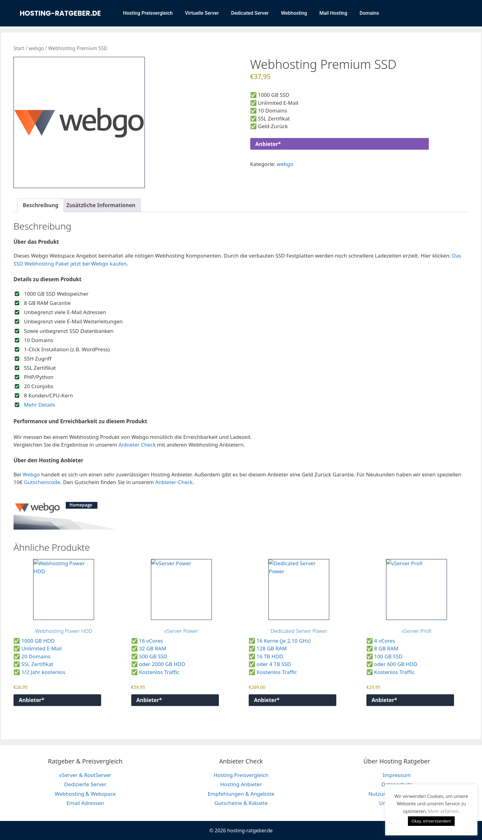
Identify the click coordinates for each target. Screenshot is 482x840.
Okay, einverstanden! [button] (431, 821)
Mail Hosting (333, 13)
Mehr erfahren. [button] (444, 811)
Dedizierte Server (85, 784)
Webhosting (294, 13)
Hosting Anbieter (241, 784)
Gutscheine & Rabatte (240, 802)
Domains (369, 13)
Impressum (397, 775)
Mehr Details (39, 404)
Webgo (31, 474)
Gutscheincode (42, 482)
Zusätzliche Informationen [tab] (100, 205)
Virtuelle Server (202, 13)
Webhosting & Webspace (85, 793)
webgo (36, 48)
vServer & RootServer (85, 775)
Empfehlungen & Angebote (241, 793)
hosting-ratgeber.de (60, 13)
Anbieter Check (137, 444)
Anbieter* (268, 144)
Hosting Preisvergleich (148, 13)
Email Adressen (85, 802)
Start (19, 48)
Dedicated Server (250, 13)
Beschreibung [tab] (40, 205)
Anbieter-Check (174, 482)
